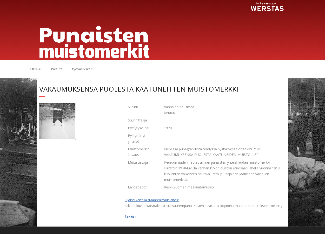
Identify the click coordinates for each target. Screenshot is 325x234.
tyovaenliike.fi (82, 69)
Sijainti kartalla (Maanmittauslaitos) (152, 200)
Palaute (57, 69)
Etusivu (35, 69)
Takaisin (131, 216)
